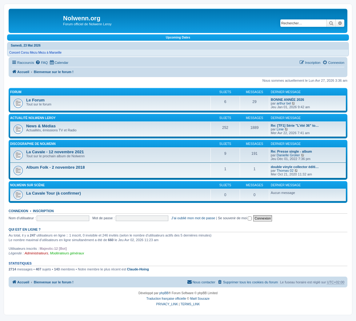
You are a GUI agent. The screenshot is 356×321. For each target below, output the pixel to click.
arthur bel (284, 103)
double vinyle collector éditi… (295, 167)
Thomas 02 (285, 170)
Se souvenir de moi (235, 218)
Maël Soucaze (200, 298)
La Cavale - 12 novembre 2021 (55, 152)
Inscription (43, 211)
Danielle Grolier (288, 155)
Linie (280, 129)
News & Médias (41, 126)
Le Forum (35, 100)
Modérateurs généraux (67, 253)
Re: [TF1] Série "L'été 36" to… (295, 125)
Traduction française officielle (166, 298)
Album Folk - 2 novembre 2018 (55, 167)
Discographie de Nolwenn (33, 144)
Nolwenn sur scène (27, 185)
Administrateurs (36, 253)
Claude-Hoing (138, 269)
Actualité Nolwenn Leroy (33, 118)
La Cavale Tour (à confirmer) (53, 193)
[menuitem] (41, 62)
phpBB (164, 293)
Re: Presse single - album (291, 151)
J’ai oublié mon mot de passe (193, 218)
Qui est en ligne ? (25, 229)
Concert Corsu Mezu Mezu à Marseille (35, 52)
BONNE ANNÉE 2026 (287, 99)
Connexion (18, 211)
